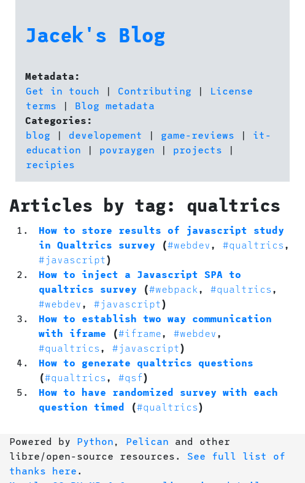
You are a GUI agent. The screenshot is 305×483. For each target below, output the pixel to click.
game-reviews (197, 135)
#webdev (189, 244)
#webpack (173, 289)
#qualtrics (253, 244)
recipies (50, 164)
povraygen (127, 149)
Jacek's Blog (95, 34)
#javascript (72, 259)
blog (38, 135)
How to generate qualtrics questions (146, 362)
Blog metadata (115, 105)
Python (95, 441)
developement (105, 135)
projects (197, 149)
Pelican (147, 441)
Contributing (154, 90)
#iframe (139, 333)
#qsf (130, 377)
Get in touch (62, 90)
